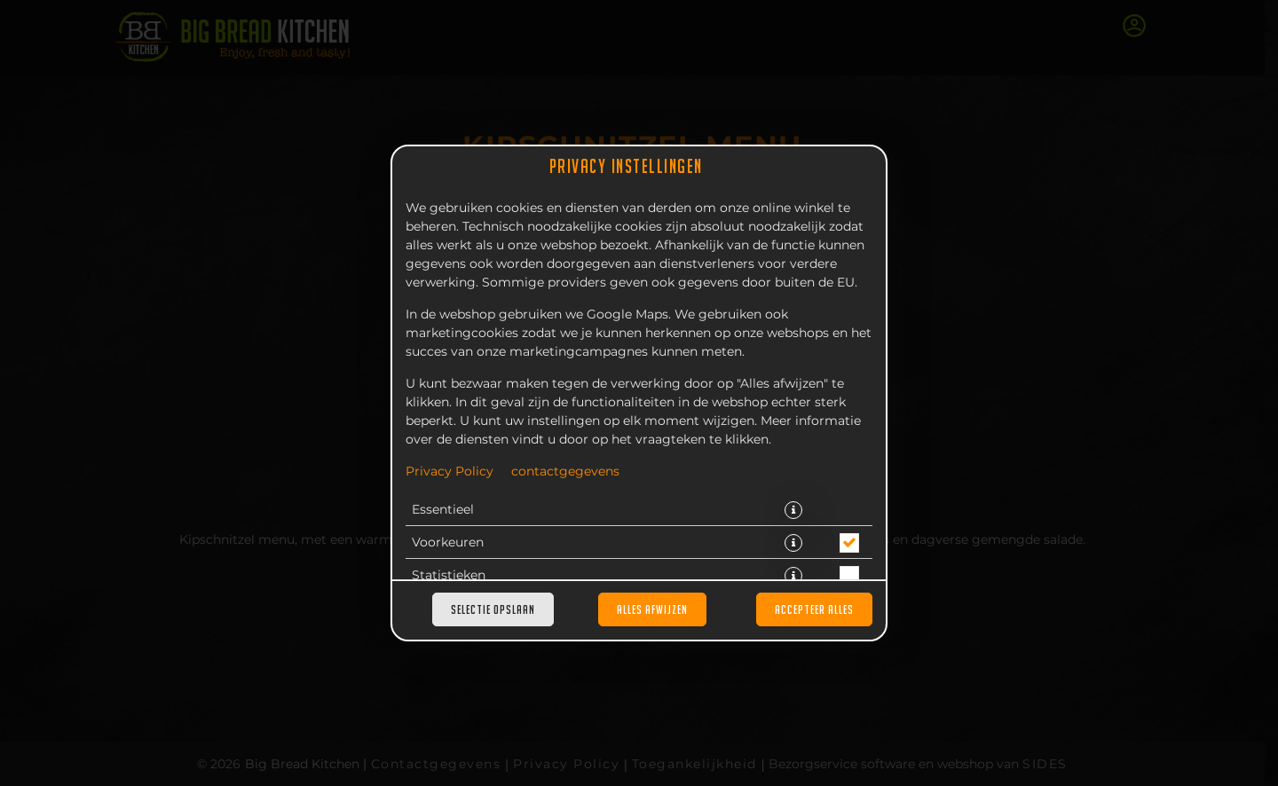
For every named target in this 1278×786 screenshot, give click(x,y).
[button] (793, 510)
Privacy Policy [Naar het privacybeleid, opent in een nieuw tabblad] (449, 472)
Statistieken (448, 576)
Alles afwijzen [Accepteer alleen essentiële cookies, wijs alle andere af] (652, 609)
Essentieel (443, 510)
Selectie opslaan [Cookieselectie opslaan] (493, 609)
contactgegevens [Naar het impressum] (565, 472)
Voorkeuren (448, 543)
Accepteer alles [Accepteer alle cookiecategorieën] (814, 609)
